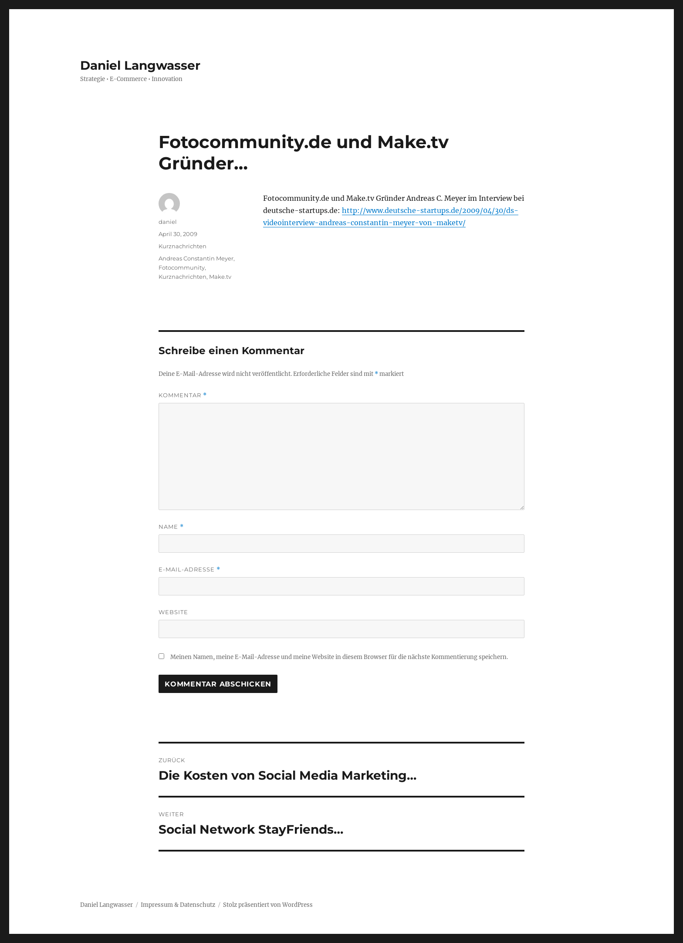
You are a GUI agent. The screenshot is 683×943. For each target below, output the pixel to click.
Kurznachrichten (182, 246)
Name (171, 527)
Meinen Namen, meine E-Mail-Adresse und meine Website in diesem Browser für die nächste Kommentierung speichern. (339, 657)
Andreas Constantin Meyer (196, 258)
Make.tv (220, 276)
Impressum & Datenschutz (178, 905)
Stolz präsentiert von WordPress (268, 905)
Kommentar (183, 395)
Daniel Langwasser (140, 65)
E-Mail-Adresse (189, 569)
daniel (168, 221)
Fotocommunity (182, 267)
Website (173, 611)
